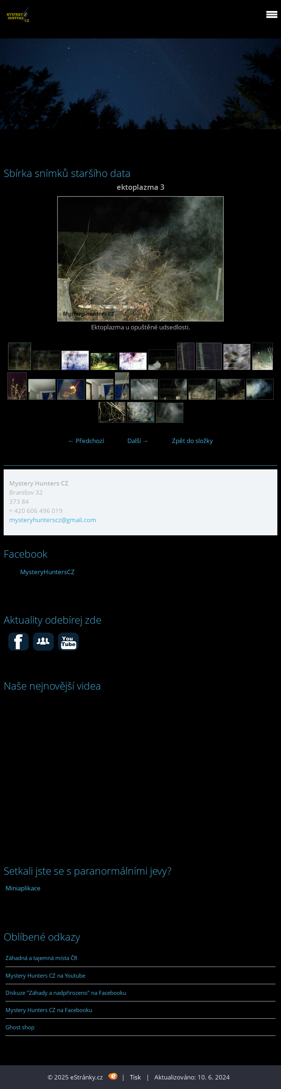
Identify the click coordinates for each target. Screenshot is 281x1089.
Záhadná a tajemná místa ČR (41, 957)
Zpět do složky (192, 440)
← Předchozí (86, 440)
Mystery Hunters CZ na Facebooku (48, 1010)
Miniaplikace (23, 888)
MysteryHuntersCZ (47, 572)
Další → (138, 440)
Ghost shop (19, 1027)
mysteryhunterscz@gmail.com (52, 520)
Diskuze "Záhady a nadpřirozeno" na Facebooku (65, 992)
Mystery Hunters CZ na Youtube (45, 975)
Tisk (135, 1077)
